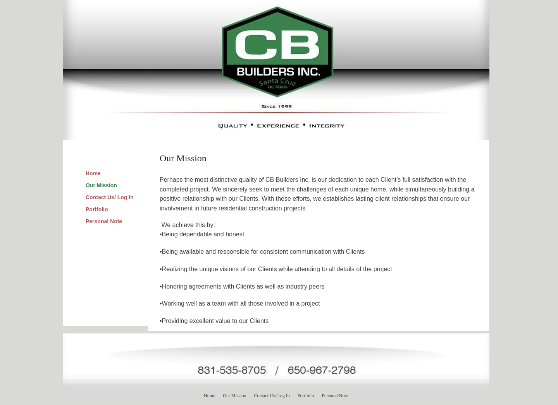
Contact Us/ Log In (110, 197)
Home (93, 173)
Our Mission (101, 185)
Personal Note (104, 221)
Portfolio (97, 209)
